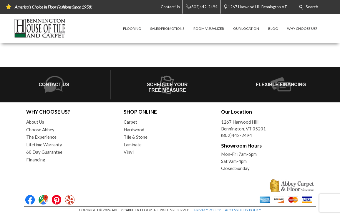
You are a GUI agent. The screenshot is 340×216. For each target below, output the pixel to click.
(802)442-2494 (236, 135)
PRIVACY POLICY (207, 210)
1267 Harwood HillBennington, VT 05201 (243, 125)
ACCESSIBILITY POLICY (243, 210)
